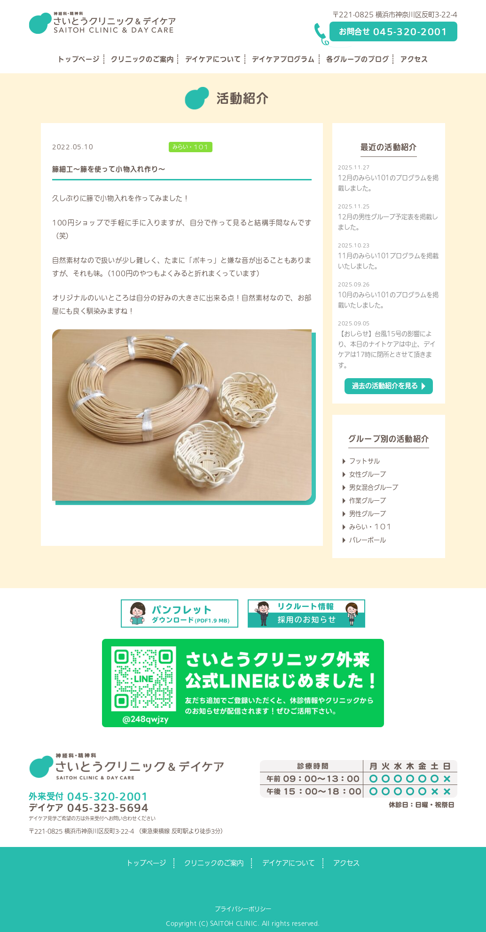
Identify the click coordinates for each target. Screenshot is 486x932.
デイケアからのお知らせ (130, 146)
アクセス (414, 59)
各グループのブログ (357, 59)
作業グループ (367, 500)
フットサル (364, 461)
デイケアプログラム (283, 59)
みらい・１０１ (190, 146)
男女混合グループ (373, 487)
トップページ (79, 59)
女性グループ (367, 474)
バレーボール (367, 540)
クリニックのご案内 (142, 59)
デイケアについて (213, 59)
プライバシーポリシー (243, 909)
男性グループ (367, 514)
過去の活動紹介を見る (385, 385)
